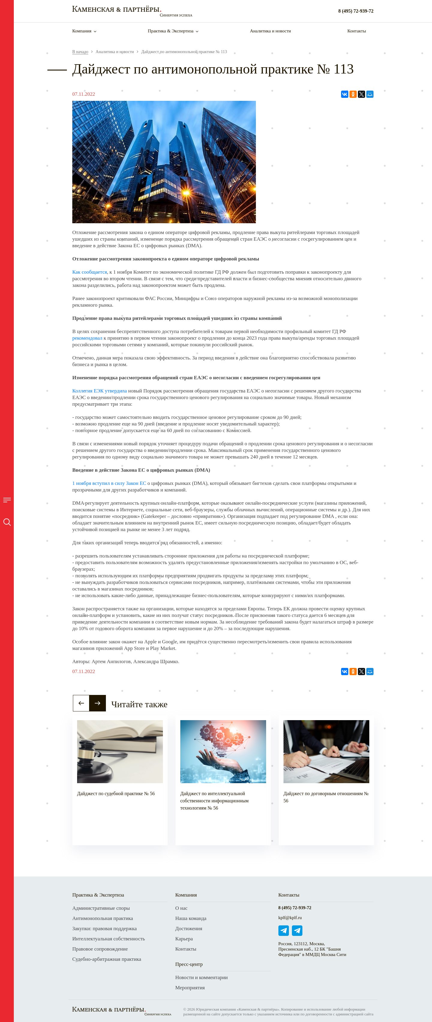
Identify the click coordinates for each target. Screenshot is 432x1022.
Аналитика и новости (270, 31)
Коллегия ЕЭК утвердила (99, 391)
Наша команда (190, 918)
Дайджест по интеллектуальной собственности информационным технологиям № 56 (214, 800)
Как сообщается (89, 272)
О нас (181, 908)
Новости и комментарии (201, 977)
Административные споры (101, 908)
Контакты (356, 31)
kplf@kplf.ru (290, 917)
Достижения (188, 928)
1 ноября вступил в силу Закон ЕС (109, 483)
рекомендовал (87, 338)
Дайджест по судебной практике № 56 (116, 793)
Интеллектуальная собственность (108, 939)
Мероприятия (190, 987)
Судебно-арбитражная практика (106, 959)
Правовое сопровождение (100, 949)
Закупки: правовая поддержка (104, 928)
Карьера (184, 939)
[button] (81, 703)
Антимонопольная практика (102, 918)
